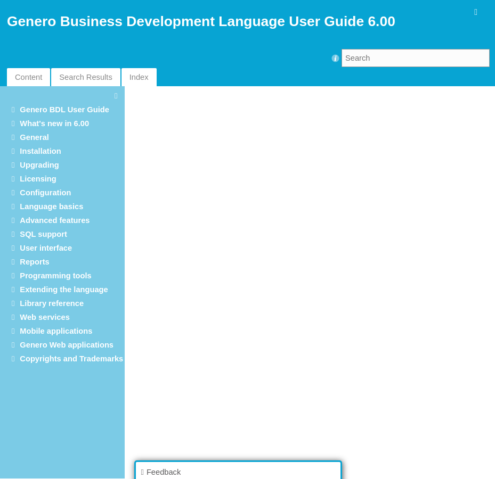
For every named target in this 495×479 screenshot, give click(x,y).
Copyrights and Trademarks (71, 358)
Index (139, 77)
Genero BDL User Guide (64, 109)
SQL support (43, 234)
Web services (44, 317)
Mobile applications (56, 331)
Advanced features (55, 220)
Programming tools (55, 275)
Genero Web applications (66, 345)
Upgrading (39, 165)
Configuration (45, 192)
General (34, 137)
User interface (46, 248)
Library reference (52, 303)
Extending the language (64, 289)
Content (28, 77)
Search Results (85, 77)
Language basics (51, 206)
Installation (40, 151)
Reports (34, 262)
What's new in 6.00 (54, 123)
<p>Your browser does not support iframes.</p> (312, 281)
